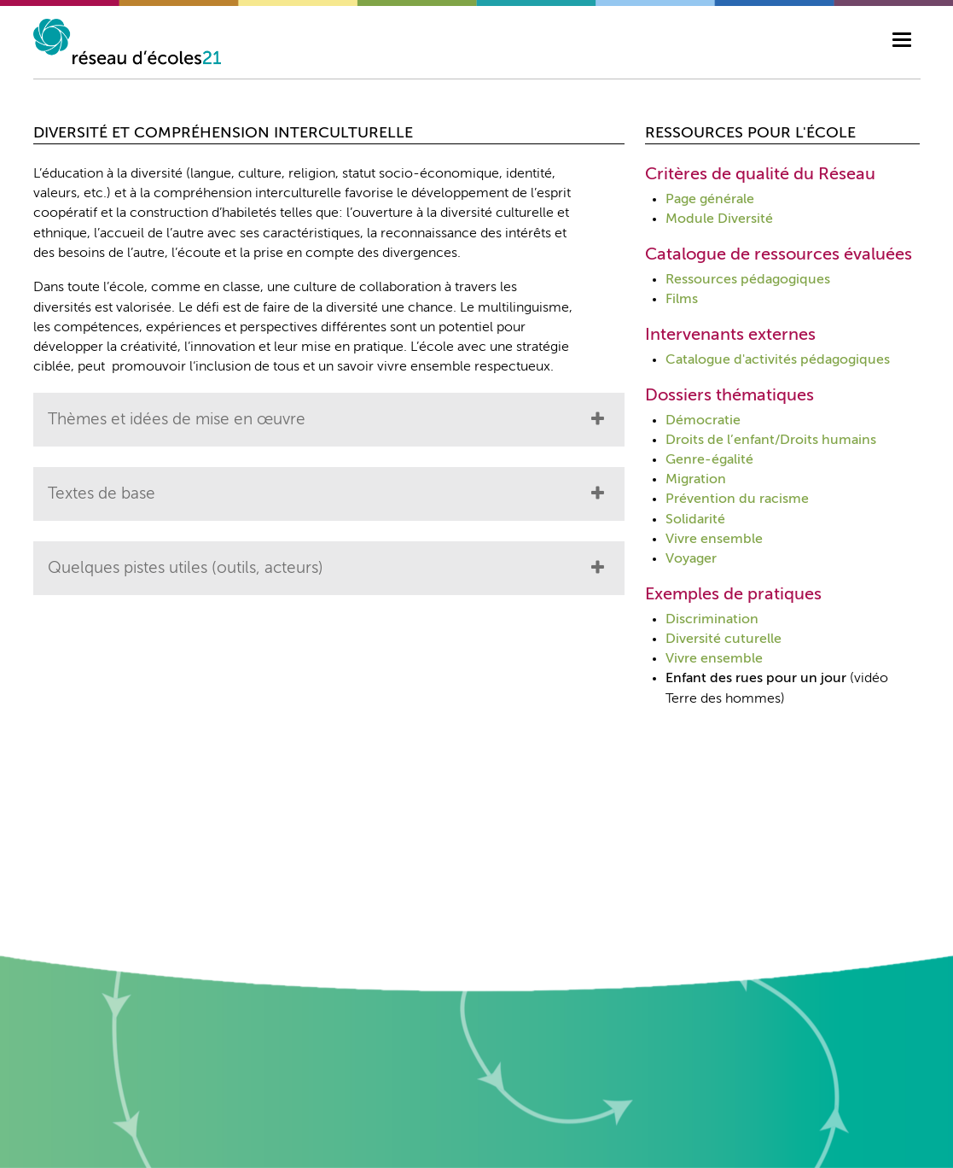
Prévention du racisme (737, 499)
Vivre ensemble (714, 539)
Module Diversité (719, 219)
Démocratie (703, 421)
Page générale (709, 200)
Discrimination (711, 620)
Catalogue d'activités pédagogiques (777, 360)
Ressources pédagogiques (747, 280)
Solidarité (695, 520)
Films (681, 300)
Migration (695, 480)
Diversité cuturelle (723, 639)
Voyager (691, 559)
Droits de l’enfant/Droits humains (770, 440)
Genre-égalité (709, 460)
